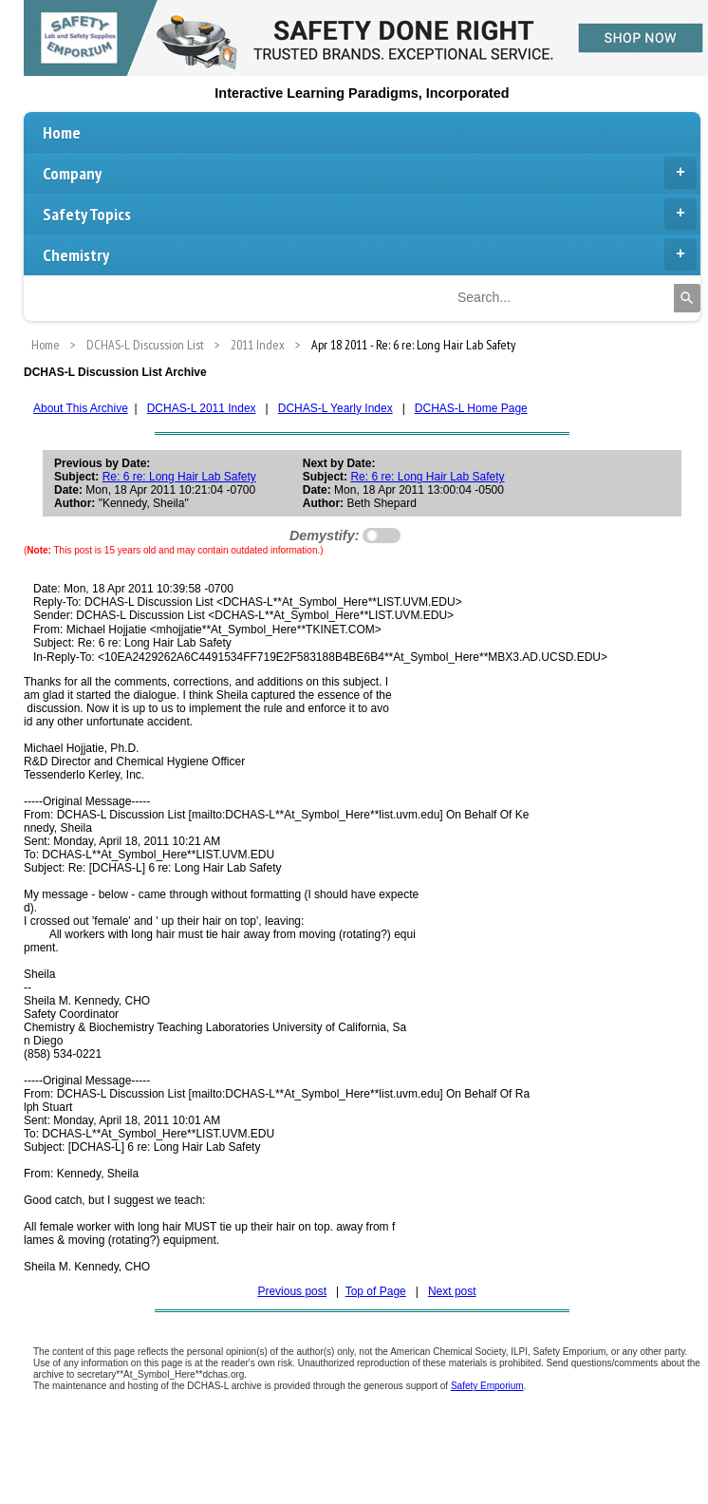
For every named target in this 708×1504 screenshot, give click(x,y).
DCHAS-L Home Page (471, 408)
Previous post (291, 1291)
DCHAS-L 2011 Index (201, 408)
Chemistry (370, 254)
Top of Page (375, 1291)
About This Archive (80, 408)
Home (62, 132)
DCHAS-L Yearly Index (335, 408)
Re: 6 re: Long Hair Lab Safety (179, 476)
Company (370, 173)
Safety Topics (370, 213)
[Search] (687, 298)
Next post (452, 1291)
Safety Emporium (487, 1386)
